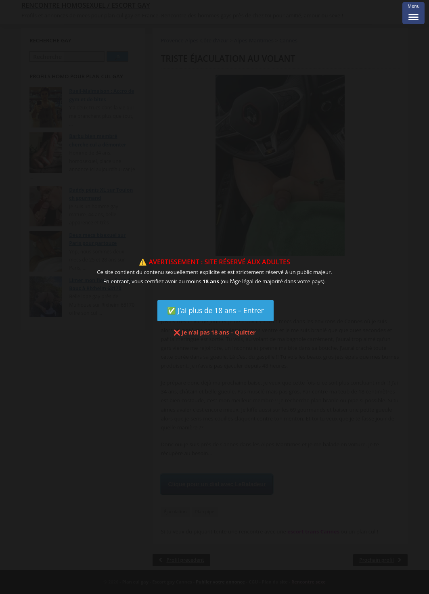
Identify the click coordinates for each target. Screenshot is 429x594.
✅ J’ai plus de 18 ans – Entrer (215, 310)
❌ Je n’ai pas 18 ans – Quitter (215, 332)
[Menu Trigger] (413, 13)
